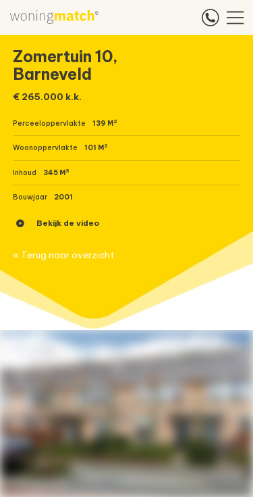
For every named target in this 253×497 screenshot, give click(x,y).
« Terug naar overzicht (63, 255)
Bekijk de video (57, 223)
